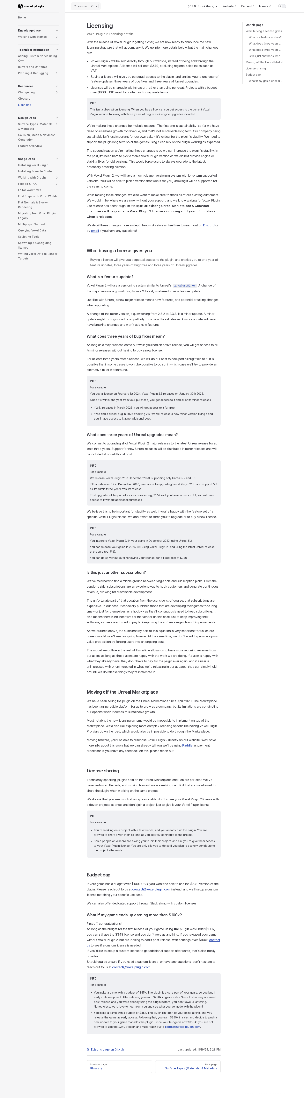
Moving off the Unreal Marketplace (266, 62)
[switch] (282, 6)
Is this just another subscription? (266, 56)
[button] (57, 30)
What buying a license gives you (266, 31)
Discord (209, 225)
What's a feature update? (265, 37)
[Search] (86, 6)
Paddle (187, 745)
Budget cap (253, 74)
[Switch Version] (203, 6)
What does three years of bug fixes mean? (266, 43)
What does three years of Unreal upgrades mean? (266, 49)
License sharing (256, 68)
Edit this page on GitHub (105, 1049)
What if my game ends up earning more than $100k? (266, 80)
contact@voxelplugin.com (151, 889)
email (95, 231)
